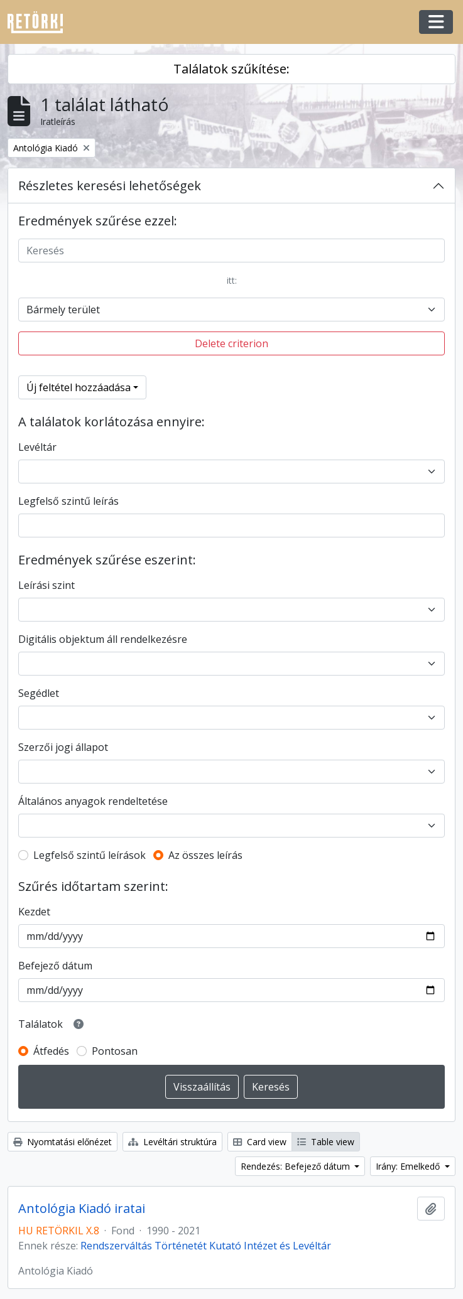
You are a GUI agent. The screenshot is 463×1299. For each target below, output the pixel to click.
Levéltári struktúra (172, 1142)
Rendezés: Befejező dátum (296, 1166)
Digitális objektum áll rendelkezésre (102, 639)
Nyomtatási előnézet (62, 1142)
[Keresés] (231, 250)
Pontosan (115, 1051)
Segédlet (38, 693)
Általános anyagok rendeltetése (93, 801)
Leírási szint (46, 585)
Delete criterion (231, 343)
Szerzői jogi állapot (63, 747)
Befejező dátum (55, 966)
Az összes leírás (205, 855)
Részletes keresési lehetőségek (109, 185)
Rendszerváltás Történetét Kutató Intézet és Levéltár (205, 1246)
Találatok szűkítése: (231, 68)
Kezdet (34, 912)
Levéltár (37, 447)
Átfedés (51, 1051)
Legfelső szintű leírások (89, 855)
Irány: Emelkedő (409, 1166)
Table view (325, 1142)
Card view (259, 1142)
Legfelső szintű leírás (68, 501)
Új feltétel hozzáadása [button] (78, 387)
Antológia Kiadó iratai (81, 1208)
